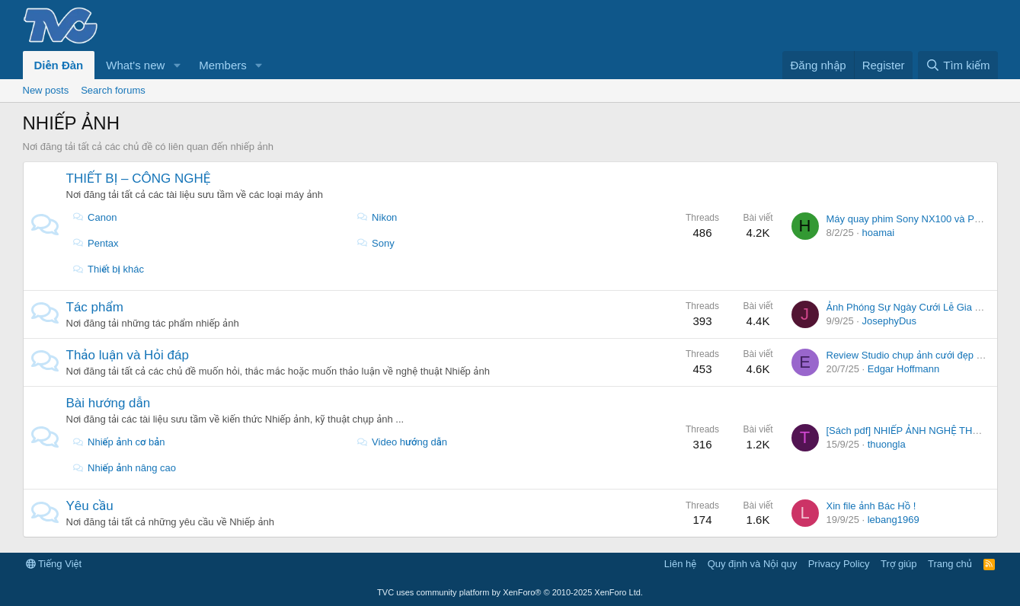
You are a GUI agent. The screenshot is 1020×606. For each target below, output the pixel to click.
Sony (376, 243)
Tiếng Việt (54, 563)
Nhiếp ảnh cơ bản (118, 442)
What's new (135, 65)
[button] (176, 65)
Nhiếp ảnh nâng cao (124, 468)
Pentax (95, 243)
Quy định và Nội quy (753, 563)
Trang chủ (950, 563)
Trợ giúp (898, 563)
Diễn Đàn (59, 65)
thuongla (887, 444)
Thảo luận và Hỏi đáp (127, 355)
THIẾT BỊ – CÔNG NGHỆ (138, 178)
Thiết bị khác (108, 269)
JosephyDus (889, 321)
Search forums (113, 90)
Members (223, 65)
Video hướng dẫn (402, 442)
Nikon (377, 217)
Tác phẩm (94, 307)
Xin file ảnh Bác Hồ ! (871, 506)
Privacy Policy (839, 563)
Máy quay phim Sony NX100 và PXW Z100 (921, 219)
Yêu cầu (90, 506)
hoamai (878, 232)
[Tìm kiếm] (957, 65)
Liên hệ (680, 563)
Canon (94, 217)
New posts (46, 90)
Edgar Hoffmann (903, 369)
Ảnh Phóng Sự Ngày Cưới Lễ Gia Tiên (910, 307)
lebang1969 (893, 519)
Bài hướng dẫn (108, 403)
